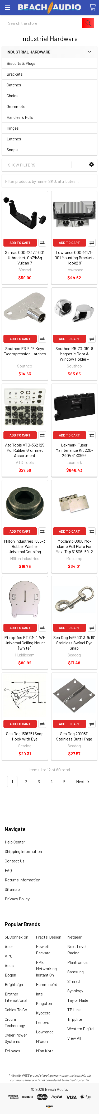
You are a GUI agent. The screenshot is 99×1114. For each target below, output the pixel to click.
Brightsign (14, 984)
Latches (14, 138)
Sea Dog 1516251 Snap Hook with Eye (25, 736)
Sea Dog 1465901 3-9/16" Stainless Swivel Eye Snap (74, 642)
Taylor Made (77, 1000)
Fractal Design (48, 936)
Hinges (13, 127)
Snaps (12, 149)
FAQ (8, 870)
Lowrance (45, 1031)
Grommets (16, 106)
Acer (9, 946)
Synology (75, 990)
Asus (9, 965)
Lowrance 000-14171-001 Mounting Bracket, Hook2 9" (74, 257)
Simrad (73, 981)
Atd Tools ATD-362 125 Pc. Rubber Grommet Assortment (24, 450)
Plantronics (77, 962)
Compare (42, 243)
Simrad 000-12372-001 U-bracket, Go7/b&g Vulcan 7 (24, 257)
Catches (14, 84)
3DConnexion (16, 936)
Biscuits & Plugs (21, 63)
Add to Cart (20, 243)
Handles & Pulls (20, 117)
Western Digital (80, 1028)
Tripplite (74, 1019)
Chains (12, 95)
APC (8, 955)
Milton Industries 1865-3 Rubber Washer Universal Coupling (24, 546)
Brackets (15, 73)
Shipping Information (23, 851)
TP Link (74, 1009)
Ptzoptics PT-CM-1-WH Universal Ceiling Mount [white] (24, 642)
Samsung (75, 971)
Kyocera (43, 1012)
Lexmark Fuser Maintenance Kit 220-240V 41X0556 (74, 450)
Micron (42, 1041)
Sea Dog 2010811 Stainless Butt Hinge (74, 736)
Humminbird (46, 984)
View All (74, 1038)
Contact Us (15, 860)
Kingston (44, 1003)
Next (83, 781)
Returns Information (22, 879)
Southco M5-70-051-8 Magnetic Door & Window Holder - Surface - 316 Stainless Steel (74, 359)
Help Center (15, 841)
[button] (91, 164)
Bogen (10, 974)
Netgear (74, 936)
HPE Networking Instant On (46, 968)
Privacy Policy (17, 898)
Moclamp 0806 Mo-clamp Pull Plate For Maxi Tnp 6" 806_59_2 (74, 546)
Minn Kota (45, 1050)
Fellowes (12, 1050)
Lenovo (42, 1022)
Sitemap (12, 889)
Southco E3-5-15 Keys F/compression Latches (24, 351)
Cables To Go (16, 1009)
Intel (40, 993)
